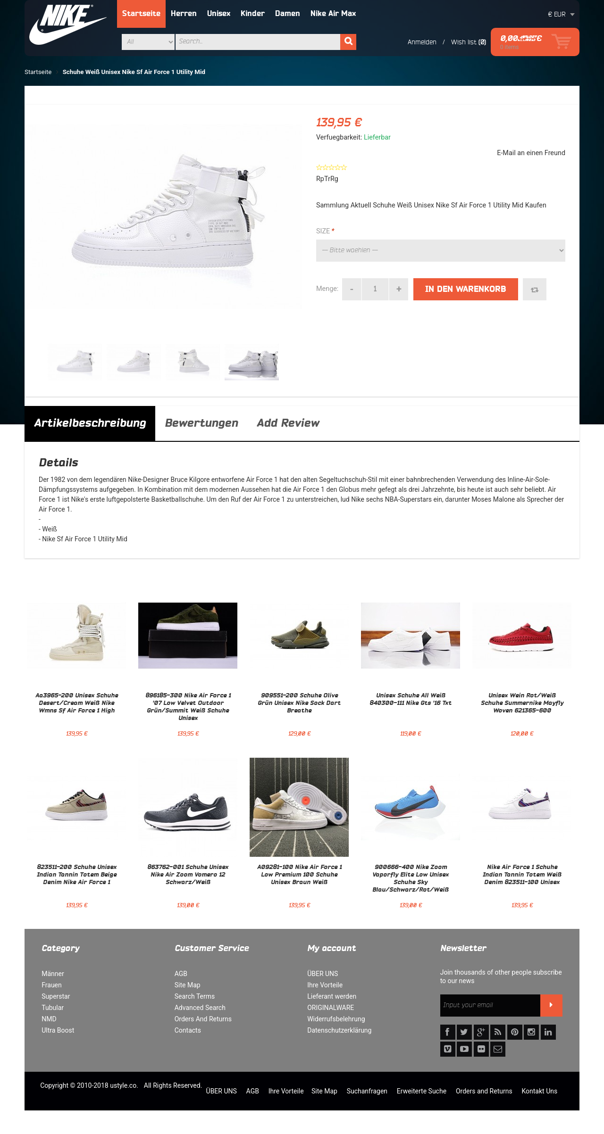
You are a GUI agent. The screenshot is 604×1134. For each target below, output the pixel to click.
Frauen (52, 985)
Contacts (188, 1030)
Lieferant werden (331, 996)
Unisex (218, 13)
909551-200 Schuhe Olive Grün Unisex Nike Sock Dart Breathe (299, 703)
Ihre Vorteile (325, 985)
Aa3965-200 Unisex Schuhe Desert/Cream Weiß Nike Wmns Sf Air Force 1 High (76, 703)
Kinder (253, 13)
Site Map (188, 985)
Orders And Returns (203, 1019)
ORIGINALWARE (330, 1007)
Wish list (464, 42)
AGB (181, 973)
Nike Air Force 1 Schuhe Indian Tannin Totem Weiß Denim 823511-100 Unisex (522, 875)
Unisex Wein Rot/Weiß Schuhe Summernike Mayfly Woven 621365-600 (522, 703)
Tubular (53, 1007)
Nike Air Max (333, 13)
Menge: (327, 289)
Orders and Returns (484, 1091)
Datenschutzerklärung (339, 1030)
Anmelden (422, 42)
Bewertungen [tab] (201, 423)
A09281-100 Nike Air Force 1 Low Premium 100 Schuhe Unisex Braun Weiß (299, 875)
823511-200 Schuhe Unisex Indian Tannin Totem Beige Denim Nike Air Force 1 (77, 875)
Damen (287, 13)
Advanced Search (200, 1007)
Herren (184, 13)
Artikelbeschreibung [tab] (90, 423)
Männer (53, 973)
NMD (49, 1019)
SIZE (325, 231)
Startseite (141, 13)
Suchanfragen (367, 1091)
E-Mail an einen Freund (531, 153)
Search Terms (195, 996)
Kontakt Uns (539, 1091)
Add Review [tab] (288, 423)
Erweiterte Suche (421, 1091)
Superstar (56, 996)
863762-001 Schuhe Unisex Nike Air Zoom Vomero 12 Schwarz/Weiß (187, 875)
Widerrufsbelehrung (336, 1019)
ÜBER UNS (322, 973)
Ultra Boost (58, 1030)
